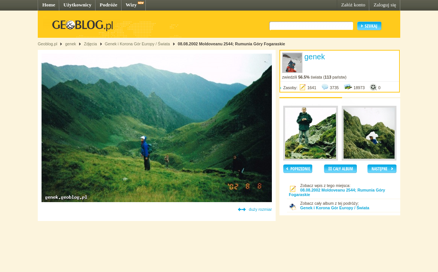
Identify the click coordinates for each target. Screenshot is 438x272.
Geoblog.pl (47, 44)
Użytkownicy (77, 5)
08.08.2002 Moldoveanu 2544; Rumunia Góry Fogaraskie (231, 44)
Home (48, 5)
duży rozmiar (260, 209)
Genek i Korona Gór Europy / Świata (137, 44)
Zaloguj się (384, 5)
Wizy (131, 5)
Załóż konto (353, 5)
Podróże (108, 5)
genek (70, 44)
